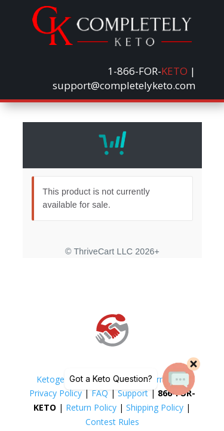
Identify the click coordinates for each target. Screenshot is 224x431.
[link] (112, 42)
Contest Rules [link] (112, 421)
